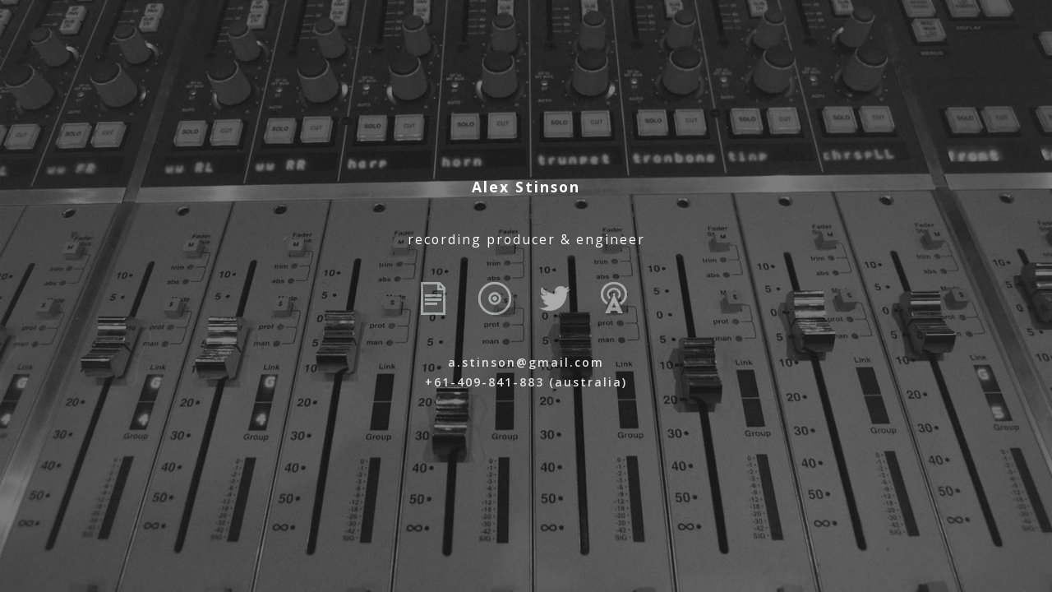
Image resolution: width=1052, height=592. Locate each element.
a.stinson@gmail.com (526, 362)
